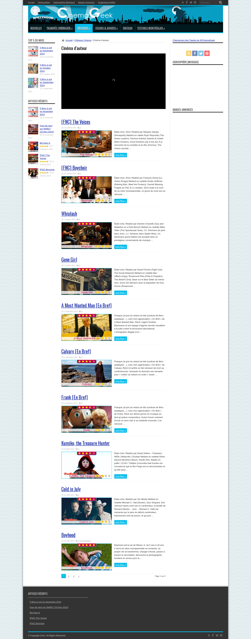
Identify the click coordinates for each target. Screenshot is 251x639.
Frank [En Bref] (74, 397)
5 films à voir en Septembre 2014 (47, 82)
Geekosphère (44, 2)
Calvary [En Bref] (76, 351)
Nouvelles (36, 28)
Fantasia (127, 28)
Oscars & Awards (106, 28)
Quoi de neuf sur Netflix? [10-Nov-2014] (47, 128)
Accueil (31, 2)
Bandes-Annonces (86, 2)
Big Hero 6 (45, 143)
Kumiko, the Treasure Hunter (85, 443)
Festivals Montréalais (151, 28)
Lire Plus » (120, 155)
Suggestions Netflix (106, 2)
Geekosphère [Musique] (64, 2)
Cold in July (71, 488)
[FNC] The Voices (75, 121)
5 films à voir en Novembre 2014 (46, 50)
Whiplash (69, 213)
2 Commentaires (84, 541)
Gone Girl (69, 259)
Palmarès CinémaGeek (60, 28)
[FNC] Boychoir (74, 167)
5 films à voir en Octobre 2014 (46, 68)
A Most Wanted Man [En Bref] (86, 305)
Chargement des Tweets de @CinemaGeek (194, 40)
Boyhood (68, 534)
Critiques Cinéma (82, 40)
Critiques (83, 28)
